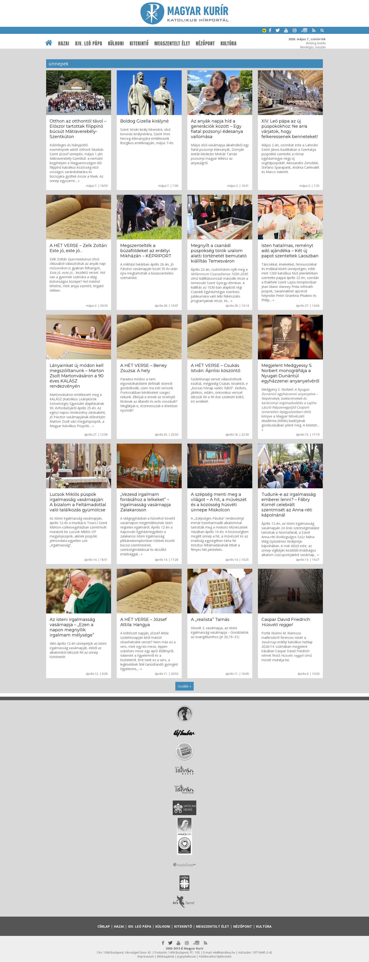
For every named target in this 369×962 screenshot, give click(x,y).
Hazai (63, 43)
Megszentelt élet (172, 43)
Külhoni (116, 43)
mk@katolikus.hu (224, 952)
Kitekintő (139, 43)
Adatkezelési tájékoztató (215, 956)
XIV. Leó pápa (88, 43)
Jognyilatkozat (186, 956)
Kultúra (229, 43)
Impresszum (145, 956)
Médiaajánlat (165, 956)
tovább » (184, 686)
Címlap (103, 926)
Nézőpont (205, 43)
